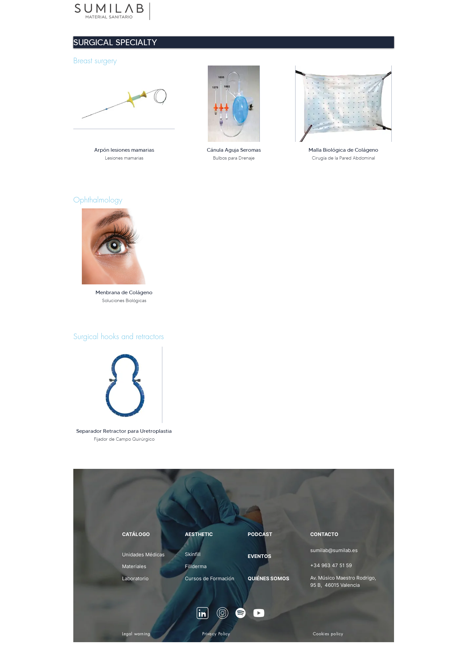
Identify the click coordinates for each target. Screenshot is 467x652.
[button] (233, 42)
